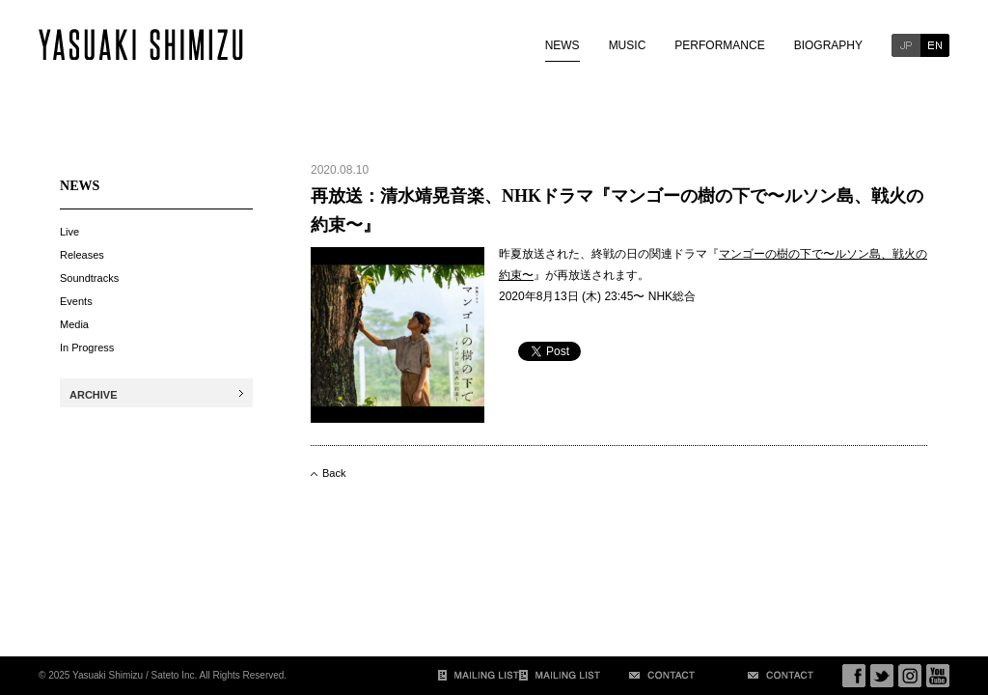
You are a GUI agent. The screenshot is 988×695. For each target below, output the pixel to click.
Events (76, 301)
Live (69, 231)
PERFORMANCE (719, 45)
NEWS (562, 45)
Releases (82, 255)
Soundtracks (89, 278)
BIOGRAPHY (828, 45)
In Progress (87, 347)
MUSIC (627, 45)
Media (74, 324)
